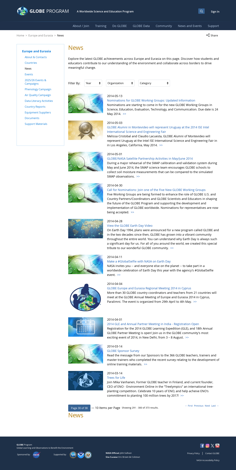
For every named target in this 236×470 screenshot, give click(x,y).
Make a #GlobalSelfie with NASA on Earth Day (139, 261)
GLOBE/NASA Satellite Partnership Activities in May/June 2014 (150, 158)
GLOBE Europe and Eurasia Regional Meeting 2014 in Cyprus (149, 288)
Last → (215, 405)
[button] (212, 35)
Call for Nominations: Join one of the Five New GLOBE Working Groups (156, 190)
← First (189, 405)
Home (20, 35)
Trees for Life (116, 378)
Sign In (215, 11)
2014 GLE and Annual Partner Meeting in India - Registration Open (153, 324)
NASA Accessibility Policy (208, 460)
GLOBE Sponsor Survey (123, 351)
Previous (198, 405)
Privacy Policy (193, 453)
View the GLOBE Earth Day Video (130, 226)
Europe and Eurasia (40, 35)
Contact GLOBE (212, 453)
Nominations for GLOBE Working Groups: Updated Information (151, 100)
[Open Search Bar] (201, 11)
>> (124, 114)
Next (207, 405)
